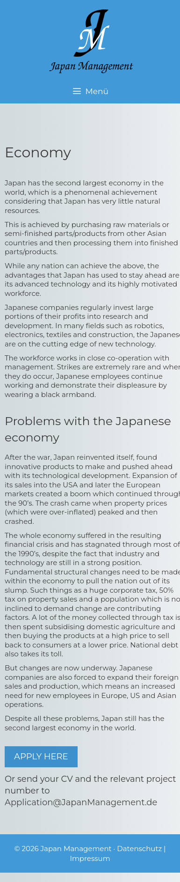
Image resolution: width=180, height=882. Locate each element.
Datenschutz (139, 848)
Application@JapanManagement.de (81, 802)
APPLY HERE (41, 756)
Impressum (90, 858)
